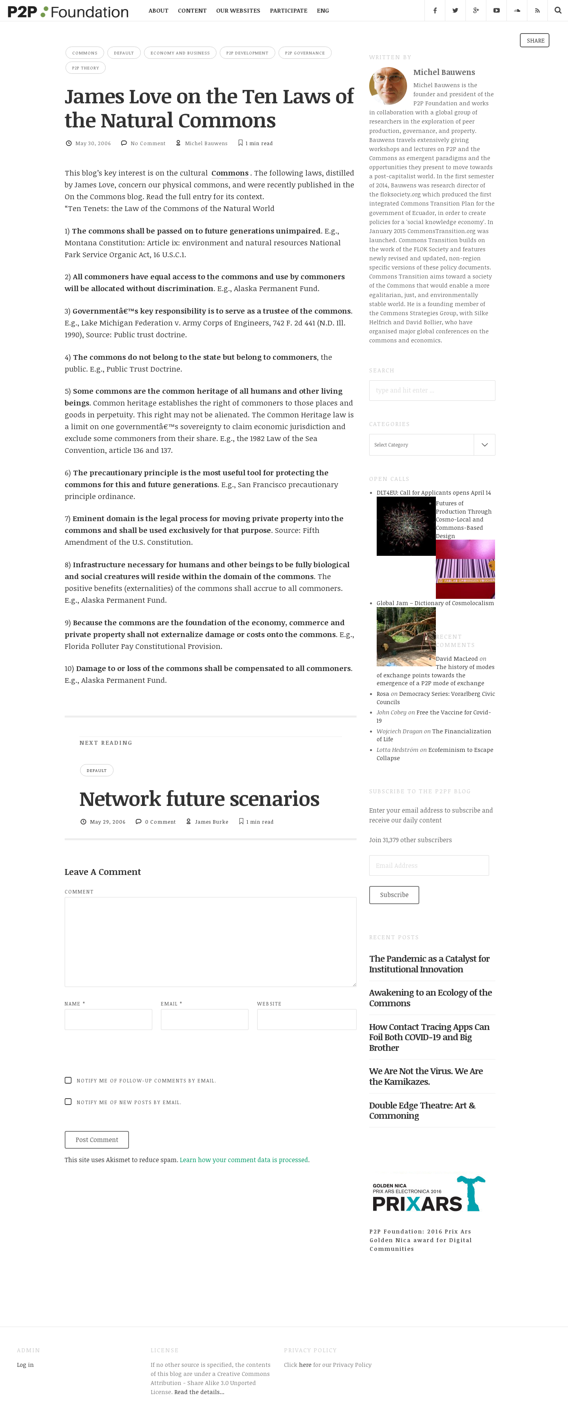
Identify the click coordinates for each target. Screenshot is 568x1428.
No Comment (148, 143)
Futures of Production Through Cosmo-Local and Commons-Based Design (464, 519)
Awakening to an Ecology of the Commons (430, 997)
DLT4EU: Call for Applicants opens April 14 (434, 492)
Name (75, 1003)
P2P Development (247, 53)
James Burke (211, 821)
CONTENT (192, 10)
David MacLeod (457, 658)
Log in (25, 1364)
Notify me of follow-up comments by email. (147, 1080)
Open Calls (389, 478)
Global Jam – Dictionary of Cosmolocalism (435, 603)
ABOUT (158, 10)
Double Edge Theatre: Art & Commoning (422, 1110)
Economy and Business (180, 53)
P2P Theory (85, 68)
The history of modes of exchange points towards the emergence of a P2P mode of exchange (436, 675)
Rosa (383, 693)
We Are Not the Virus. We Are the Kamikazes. (426, 1076)
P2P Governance (305, 53)
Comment (79, 891)
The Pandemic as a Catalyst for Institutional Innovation (429, 963)
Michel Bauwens (206, 143)
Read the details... (199, 1392)
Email (172, 1003)
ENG (323, 10)
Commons (84, 53)
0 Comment (160, 821)
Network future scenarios (199, 798)
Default (124, 53)
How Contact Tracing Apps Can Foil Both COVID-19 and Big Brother (429, 1037)
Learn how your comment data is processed (244, 1159)
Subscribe (394, 894)
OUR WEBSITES (238, 10)
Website (269, 1003)
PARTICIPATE (288, 10)
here (304, 1364)
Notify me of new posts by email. (129, 1102)
